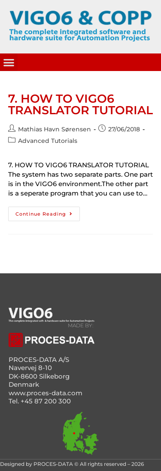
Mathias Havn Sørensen (54, 129)
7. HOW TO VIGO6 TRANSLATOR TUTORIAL (80, 104)
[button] (9, 62)
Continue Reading (47, 212)
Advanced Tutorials (47, 141)
